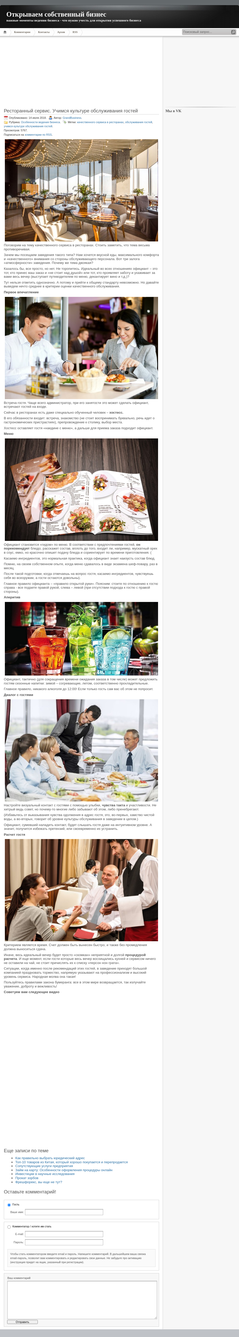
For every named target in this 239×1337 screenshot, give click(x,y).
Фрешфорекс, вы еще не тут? (38, 1182)
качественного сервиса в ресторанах (100, 122)
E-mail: (19, 1234)
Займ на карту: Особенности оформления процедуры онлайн (63, 1170)
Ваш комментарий (18, 1278)
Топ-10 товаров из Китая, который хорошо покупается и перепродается (71, 1162)
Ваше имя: (17, 1212)
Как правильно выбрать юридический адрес (50, 1158)
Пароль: (19, 1242)
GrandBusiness (72, 117)
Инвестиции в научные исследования (45, 1174)
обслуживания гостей (138, 122)
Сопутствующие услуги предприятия (44, 1166)
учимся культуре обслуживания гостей (28, 126)
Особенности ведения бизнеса (40, 122)
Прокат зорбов (26, 1178)
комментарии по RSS (38, 134)
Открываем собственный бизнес (56, 14)
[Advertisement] (81, 74)
